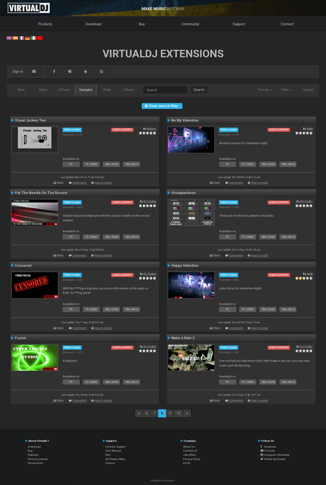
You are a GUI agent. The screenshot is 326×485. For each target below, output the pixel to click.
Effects (64, 90)
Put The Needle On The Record (41, 193)
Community (190, 24)
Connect (287, 24)
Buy (142, 24)
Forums (110, 463)
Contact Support (115, 446)
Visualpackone (183, 193)
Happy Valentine (184, 265)
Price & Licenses (38, 459)
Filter (286, 90)
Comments (79, 182)
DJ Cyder (150, 201)
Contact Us (190, 450)
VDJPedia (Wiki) (115, 459)
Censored (23, 265)
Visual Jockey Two (30, 120)
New (21, 90)
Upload (308, 90)
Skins (43, 90)
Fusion (20, 338)
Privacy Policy (191, 459)
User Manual (113, 450)
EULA (186, 463)
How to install (103, 182)
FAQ (108, 454)
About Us (189, 446)
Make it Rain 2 (183, 338)
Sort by (265, 90)
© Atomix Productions (163, 480)
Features (33, 454)
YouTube (268, 450)
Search (199, 90)
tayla (310, 128)
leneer (151, 128)
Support (239, 24)
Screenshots (35, 463)
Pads (107, 90)
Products (45, 24)
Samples (85, 90)
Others (129, 90)
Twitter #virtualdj (273, 459)
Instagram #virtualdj (275, 454)
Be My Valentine (184, 120)
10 (178, 413)
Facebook (268, 446)
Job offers (189, 454)
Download (93, 24)
